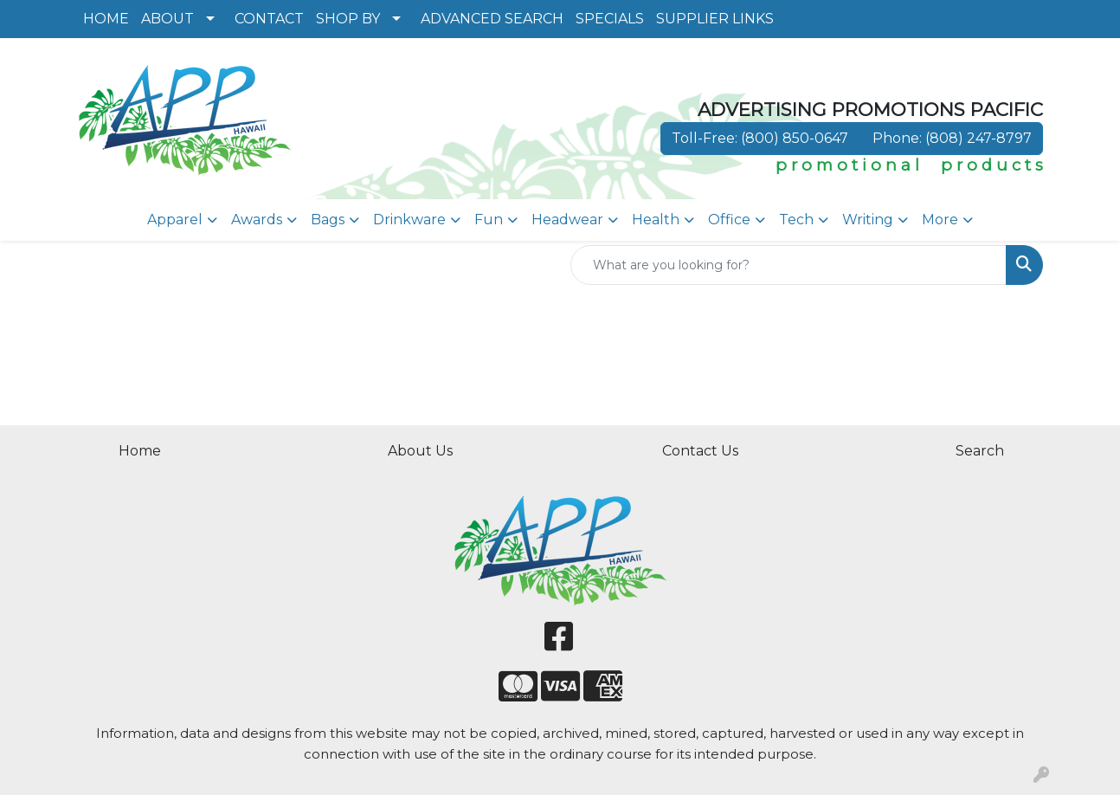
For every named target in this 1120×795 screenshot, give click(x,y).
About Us (420, 451)
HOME (106, 18)
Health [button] (655, 219)
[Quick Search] (788, 265)
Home (140, 451)
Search (980, 451)
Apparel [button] (175, 219)
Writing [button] (867, 219)
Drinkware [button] (409, 219)
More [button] (940, 219)
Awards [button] (256, 219)
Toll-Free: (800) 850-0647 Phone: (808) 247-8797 (852, 138)
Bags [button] (327, 219)
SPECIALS (610, 18)
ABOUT (167, 18)
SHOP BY (348, 18)
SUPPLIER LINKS (715, 18)
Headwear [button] (567, 219)
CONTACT (269, 18)
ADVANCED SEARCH (492, 18)
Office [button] (729, 219)
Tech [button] (796, 219)
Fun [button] (488, 219)
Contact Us (700, 451)
